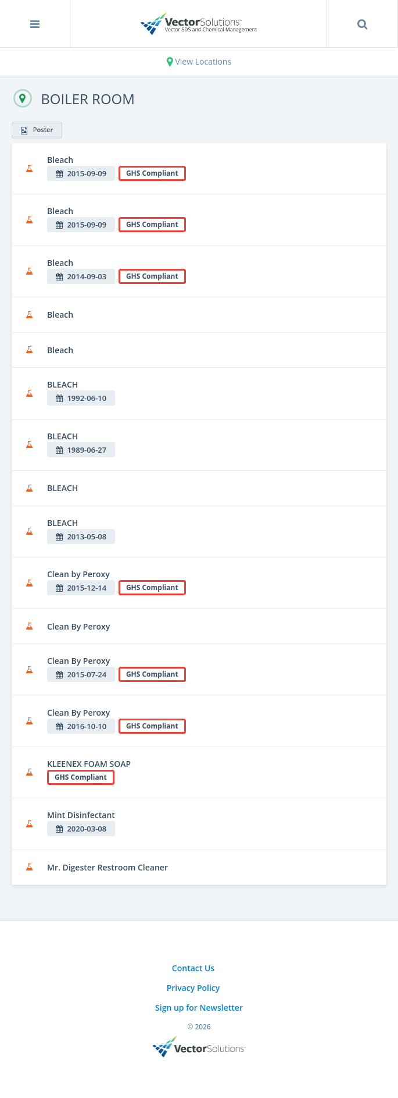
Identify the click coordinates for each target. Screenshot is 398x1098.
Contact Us (193, 967)
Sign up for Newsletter (199, 1007)
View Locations (199, 61)
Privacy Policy (193, 987)
